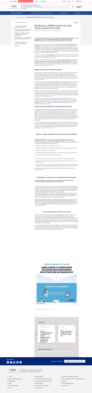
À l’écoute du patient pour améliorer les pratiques (21, 43)
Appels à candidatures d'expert (15, 378)
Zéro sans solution (50, 54)
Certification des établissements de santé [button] (41, 13)
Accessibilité (78, 1)
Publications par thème (13, 385)
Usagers (36, 1)
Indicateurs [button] (63, 13)
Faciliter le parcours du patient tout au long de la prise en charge (23, 30)
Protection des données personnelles (43, 378)
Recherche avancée (79, 7)
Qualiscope (78, 13)
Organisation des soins (56, 352)
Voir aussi (17, 45)
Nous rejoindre (11, 381)
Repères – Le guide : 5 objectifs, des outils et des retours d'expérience (22, 34)
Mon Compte (65, 385)
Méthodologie (47, 352)
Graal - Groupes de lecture (68, 383)
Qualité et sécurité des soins (67, 352)
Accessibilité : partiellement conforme (43, 381)
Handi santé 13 (57, 81)
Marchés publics (39, 376)
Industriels (43, 1)
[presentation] (36, 334)
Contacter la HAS (39, 387)
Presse (68, 1)
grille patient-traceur (62, 214)
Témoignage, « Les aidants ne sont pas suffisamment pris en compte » (23, 39)
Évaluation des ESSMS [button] (16, 13)
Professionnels (13, 1)
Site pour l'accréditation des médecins (70, 376)
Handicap (40, 352)
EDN (9, 387)
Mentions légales (39, 383)
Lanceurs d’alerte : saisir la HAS (42, 385)
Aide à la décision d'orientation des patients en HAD (73, 378)
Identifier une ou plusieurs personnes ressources (21, 26)
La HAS (63, 1)
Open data (64, 381)
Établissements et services (26, 1)
